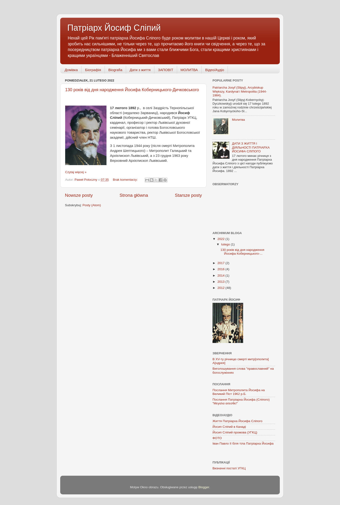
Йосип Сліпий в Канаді (229, 426)
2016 (221, 269)
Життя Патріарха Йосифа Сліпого (237, 421)
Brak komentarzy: (126, 179)
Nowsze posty (79, 195)
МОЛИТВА (189, 70)
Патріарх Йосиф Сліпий (114, 28)
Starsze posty (188, 195)
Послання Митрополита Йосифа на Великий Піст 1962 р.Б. (238, 392)
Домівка (71, 70)
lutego (226, 244)
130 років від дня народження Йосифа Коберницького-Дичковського (132, 89)
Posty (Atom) (91, 205)
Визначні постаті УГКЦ (229, 468)
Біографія (93, 70)
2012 (221, 288)
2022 (221, 239)
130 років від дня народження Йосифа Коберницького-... (242, 251)
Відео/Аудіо (214, 70)
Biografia (115, 70)
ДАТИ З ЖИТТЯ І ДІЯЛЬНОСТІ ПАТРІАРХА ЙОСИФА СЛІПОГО (251, 147)
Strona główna (133, 195)
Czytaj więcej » (75, 172)
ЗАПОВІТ (165, 70)
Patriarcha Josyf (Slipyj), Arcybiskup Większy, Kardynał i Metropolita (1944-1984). (239, 91)
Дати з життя (140, 70)
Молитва (238, 119)
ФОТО (217, 438)
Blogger (203, 487)
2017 (221, 263)
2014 (221, 275)
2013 (221, 281)
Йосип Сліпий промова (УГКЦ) (234, 432)
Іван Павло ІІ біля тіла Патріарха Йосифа (243, 443)
